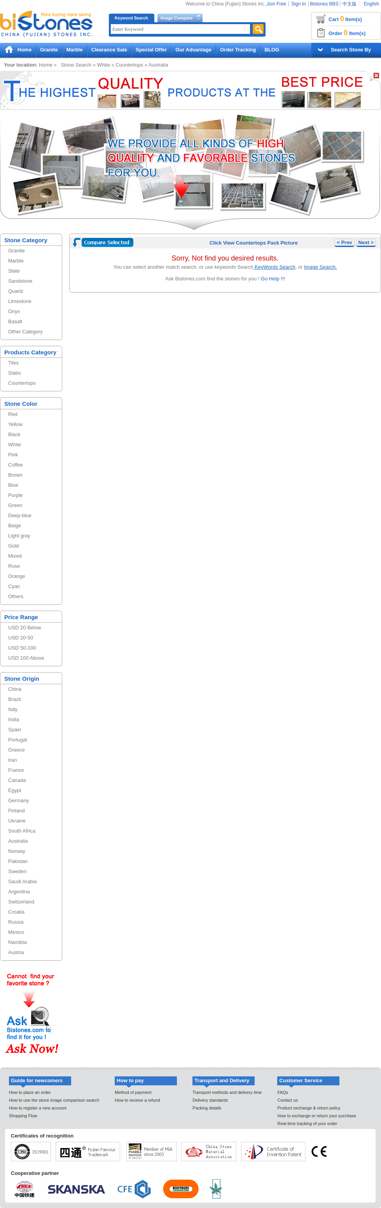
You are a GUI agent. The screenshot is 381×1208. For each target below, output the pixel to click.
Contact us (287, 1100)
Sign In (299, 4)
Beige (14, 525)
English (371, 4)
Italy (12, 709)
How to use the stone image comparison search (54, 1100)
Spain (14, 730)
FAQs (282, 1092)
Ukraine (17, 821)
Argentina (19, 892)
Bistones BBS (324, 4)
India (13, 719)
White (103, 65)
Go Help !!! (272, 279)
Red (12, 414)
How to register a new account (37, 1108)
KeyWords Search (274, 267)
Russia (16, 922)
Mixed (15, 556)
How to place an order (30, 1092)
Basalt (15, 321)
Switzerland (21, 902)
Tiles (13, 363)
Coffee (15, 465)
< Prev (344, 242)
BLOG (271, 50)
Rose (14, 566)
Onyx (14, 311)
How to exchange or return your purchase (316, 1115)
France (16, 770)
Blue (13, 485)
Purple (15, 495)
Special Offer (151, 50)
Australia (158, 65)
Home (24, 50)
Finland (16, 811)
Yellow (15, 424)
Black (14, 434)
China (14, 689)
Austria (16, 952)
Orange (16, 576)
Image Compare (177, 18)
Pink (13, 455)
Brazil (14, 699)
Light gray (19, 536)
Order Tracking (238, 50)
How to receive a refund (137, 1100)
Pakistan (18, 861)
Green (15, 505)
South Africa (21, 831)
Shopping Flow (23, 1115)
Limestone (19, 301)
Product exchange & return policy (308, 1108)
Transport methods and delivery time (227, 1092)
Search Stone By (351, 50)
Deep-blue (19, 515)
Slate (14, 271)
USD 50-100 (22, 648)
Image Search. (320, 267)
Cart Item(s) (345, 19)
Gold (13, 546)
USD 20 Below (24, 627)
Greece (16, 750)
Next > (366, 242)
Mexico (16, 932)
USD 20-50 (20, 638)
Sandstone (20, 281)
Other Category (25, 332)
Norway (16, 851)
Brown (15, 475)
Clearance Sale (109, 50)
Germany (18, 800)
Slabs (14, 373)
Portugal (17, 740)
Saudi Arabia (22, 881)
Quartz (15, 291)
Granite (49, 50)
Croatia (16, 912)
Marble (74, 50)
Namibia (17, 942)
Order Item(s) (347, 33)
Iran (12, 760)
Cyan (14, 586)
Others (15, 596)
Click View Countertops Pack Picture (254, 243)
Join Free (276, 4)
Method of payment (133, 1092)
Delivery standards (210, 1100)
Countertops (129, 65)
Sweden (17, 871)
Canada (17, 780)
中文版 (350, 4)
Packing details (206, 1108)
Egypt (14, 790)
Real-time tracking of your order (307, 1123)
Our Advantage (193, 50)
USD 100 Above (26, 658)
